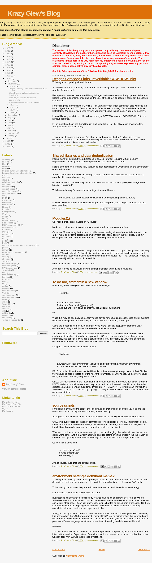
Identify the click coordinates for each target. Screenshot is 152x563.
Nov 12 (13, 107)
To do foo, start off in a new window (79, 282)
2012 (7, 76)
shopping (6, 259)
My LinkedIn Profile (11, 402)
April (10, 128)
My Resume (7, 411)
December (12, 81)
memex (5, 229)
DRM (4, 198)
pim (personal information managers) (19, 245)
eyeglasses (7, 200)
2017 (7, 62)
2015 (7, 67)
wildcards (6, 313)
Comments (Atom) (75, 555)
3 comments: (93, 272)
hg (3, 218)
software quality (9, 265)
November (12, 84)
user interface (8, 290)
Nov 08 (13, 110)
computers (7, 186)
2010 (7, 138)
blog (4, 164)
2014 (7, 70)
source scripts (63, 405)
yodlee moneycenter (11, 320)
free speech (7, 211)
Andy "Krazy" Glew (15, 384)
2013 (7, 73)
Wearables (7, 304)
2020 (7, 53)
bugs (4, 168)
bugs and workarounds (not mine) (17, 173)
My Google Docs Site (11, 404)
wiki (4, 311)
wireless (6, 315)
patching (6, 236)
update (5, 286)
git (3, 214)
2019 (7, 56)
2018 (7, 59)
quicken (5, 254)
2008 (7, 144)
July (10, 120)
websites (6, 306)
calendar (6, 177)
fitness (5, 207)
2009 (7, 141)
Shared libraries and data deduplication (82, 155)
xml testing (7, 317)
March (11, 130)
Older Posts (144, 549)
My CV (5, 408)
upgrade (6, 288)
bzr (3, 175)
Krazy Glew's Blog (34, 13)
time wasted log (9, 275)
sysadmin (6, 270)
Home (102, 549)
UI (3, 284)
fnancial (5, 209)
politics (5, 247)
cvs (3, 195)
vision (4, 299)
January (11, 135)
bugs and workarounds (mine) (15, 171)
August (11, 118)
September (13, 115)
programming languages (13, 252)
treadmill (6, 279)
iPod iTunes (7, 223)
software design (9, 263)
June (10, 123)
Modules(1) (61, 218)
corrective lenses (10, 191)
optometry (6, 234)
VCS (4, 293)
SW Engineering (9, 268)
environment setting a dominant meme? (83, 476)
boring (5, 166)
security (5, 256)
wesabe (5, 308)
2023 (7, 48)
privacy (5, 250)
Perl (4, 243)
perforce (6, 241)
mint (4, 232)
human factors (8, 220)
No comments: (94, 146)
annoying (6, 159)
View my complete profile (14, 389)
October (11, 112)
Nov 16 (13, 86)
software (6, 261)
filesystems (7, 204)
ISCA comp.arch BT (11, 225)
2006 (7, 146)
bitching (5, 162)
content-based (8, 189)
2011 (7, 78)
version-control (9, 297)
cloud (4, 180)
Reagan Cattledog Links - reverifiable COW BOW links (94, 79)
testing (5, 272)
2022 (7, 51)
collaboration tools (10, 182)
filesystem (6, 202)
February (12, 133)
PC (3, 238)
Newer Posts (58, 549)
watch (5, 302)
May (10, 125)
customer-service (10, 193)
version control (8, 295)
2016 (7, 65)
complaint (6, 184)
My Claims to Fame (11, 406)
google (5, 216)
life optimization (9, 227)
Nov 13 (13, 105)
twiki (4, 281)
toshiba (5, 277)
